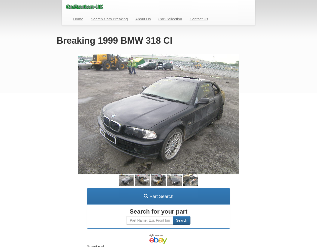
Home (78, 19)
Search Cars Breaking (109, 19)
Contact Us (199, 19)
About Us (143, 19)
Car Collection (170, 19)
